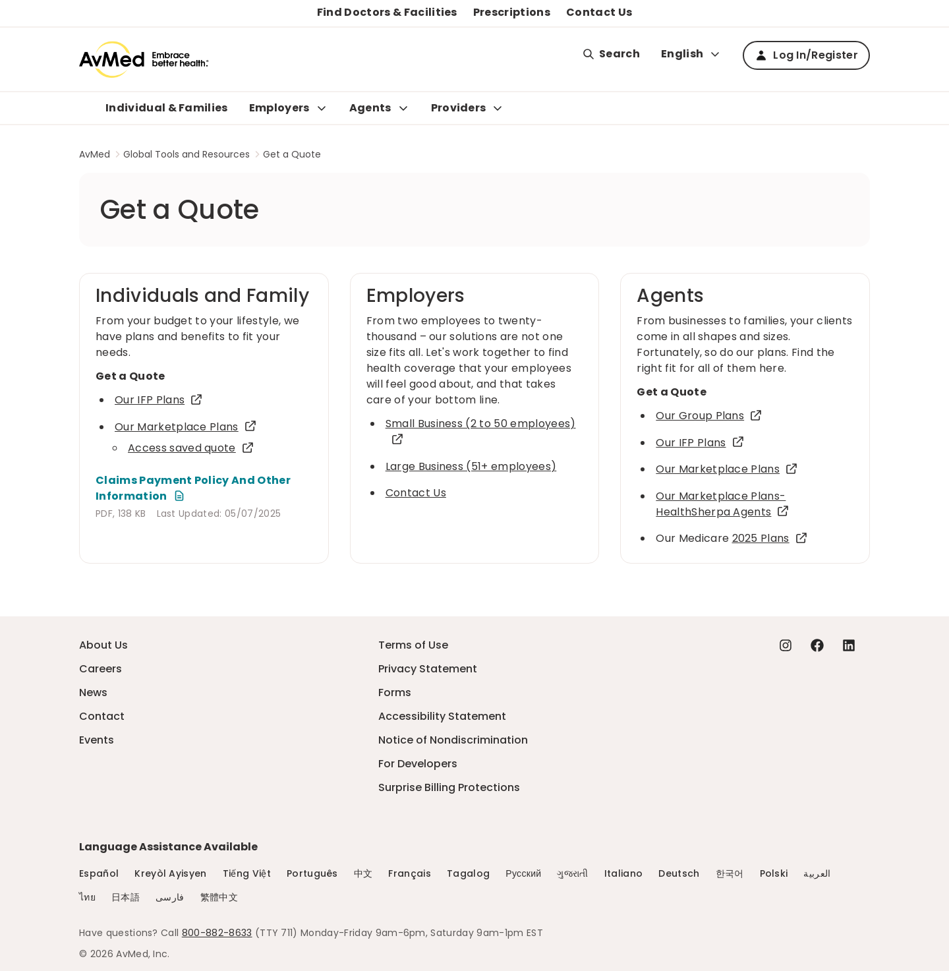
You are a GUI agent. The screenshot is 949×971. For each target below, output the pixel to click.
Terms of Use (413, 645)
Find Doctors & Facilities (387, 12)
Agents (370, 107)
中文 (363, 873)
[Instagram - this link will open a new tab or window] (785, 645)
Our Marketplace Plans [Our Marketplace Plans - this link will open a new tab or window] (186, 426)
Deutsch (678, 873)
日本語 (125, 897)
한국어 (730, 873)
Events (96, 740)
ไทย (87, 897)
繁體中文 (219, 897)
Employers (279, 107)
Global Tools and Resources (186, 154)
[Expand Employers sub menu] (321, 108)
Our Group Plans (709, 415)
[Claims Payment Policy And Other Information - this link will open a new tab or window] (204, 488)
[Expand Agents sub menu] (403, 108)
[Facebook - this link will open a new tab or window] (817, 645)
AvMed (94, 154)
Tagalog (468, 873)
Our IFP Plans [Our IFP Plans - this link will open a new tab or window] (159, 399)
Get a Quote (292, 154)
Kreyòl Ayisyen (170, 873)
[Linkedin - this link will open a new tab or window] (849, 645)
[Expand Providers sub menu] (497, 108)
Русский (523, 873)
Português (312, 873)
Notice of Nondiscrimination (453, 740)
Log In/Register (806, 55)
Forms (394, 692)
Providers (458, 107)
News (93, 692)
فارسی (170, 897)
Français (409, 873)
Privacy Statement (427, 668)
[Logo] (144, 59)
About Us (103, 645)
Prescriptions (511, 12)
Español (99, 873)
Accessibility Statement (442, 716)
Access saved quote (191, 448)
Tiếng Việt (247, 873)
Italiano (623, 873)
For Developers (417, 763)
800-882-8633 (217, 932)
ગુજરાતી (572, 873)
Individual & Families (166, 107)
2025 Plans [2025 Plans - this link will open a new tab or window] (770, 538)
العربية (816, 873)
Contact (102, 716)
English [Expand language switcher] (691, 53)
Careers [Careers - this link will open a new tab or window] (100, 668)
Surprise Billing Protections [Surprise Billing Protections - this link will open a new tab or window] (449, 787)
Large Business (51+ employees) (471, 466)
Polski (774, 873)
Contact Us (599, 12)
